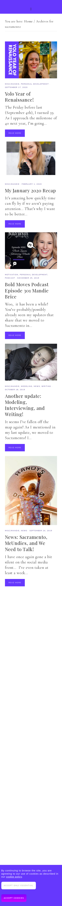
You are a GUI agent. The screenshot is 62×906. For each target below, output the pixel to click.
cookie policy (14, 876)
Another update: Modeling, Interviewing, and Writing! (25, 405)
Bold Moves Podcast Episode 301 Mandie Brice (27, 290)
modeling (26, 386)
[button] (31, 7)
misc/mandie (12, 84)
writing (46, 386)
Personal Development (35, 84)
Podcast (10, 278)
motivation (11, 275)
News (37, 386)
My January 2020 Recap (30, 190)
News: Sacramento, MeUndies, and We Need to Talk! (26, 543)
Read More (15, 133)
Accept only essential (18, 885)
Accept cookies (14, 898)
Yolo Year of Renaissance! (19, 97)
